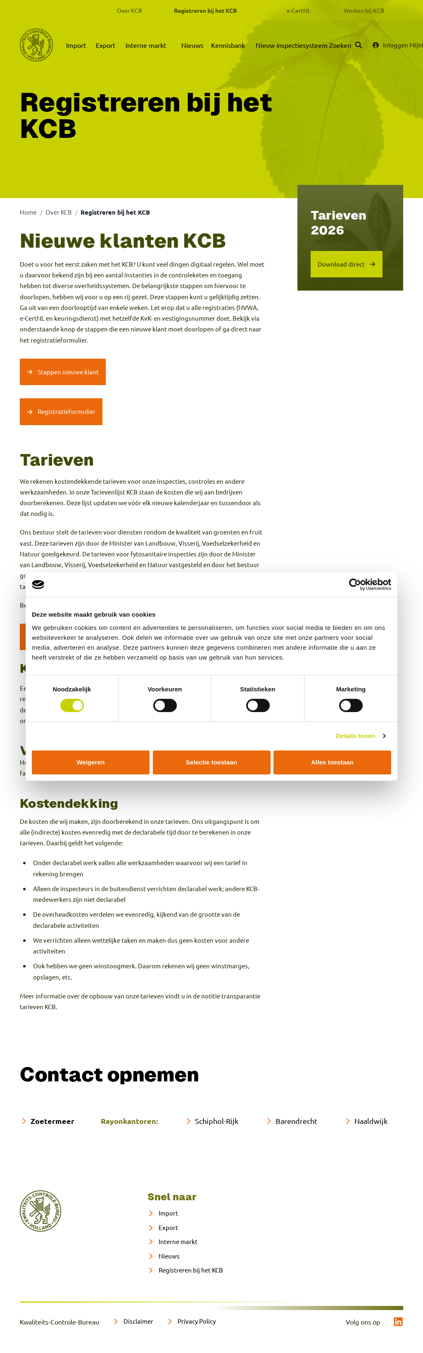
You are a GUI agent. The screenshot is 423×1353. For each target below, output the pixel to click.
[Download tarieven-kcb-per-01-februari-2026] (347, 264)
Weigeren (90, 762)
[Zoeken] (345, 45)
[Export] (162, 1227)
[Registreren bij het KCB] (185, 1270)
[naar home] (40, 1211)
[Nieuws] (163, 1256)
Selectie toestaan (211, 762)
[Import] (162, 1213)
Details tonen (355, 735)
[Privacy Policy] (191, 1321)
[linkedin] (398, 1322)
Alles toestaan (332, 762)
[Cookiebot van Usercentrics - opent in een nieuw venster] (355, 584)
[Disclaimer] (132, 1321)
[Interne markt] (172, 1242)
